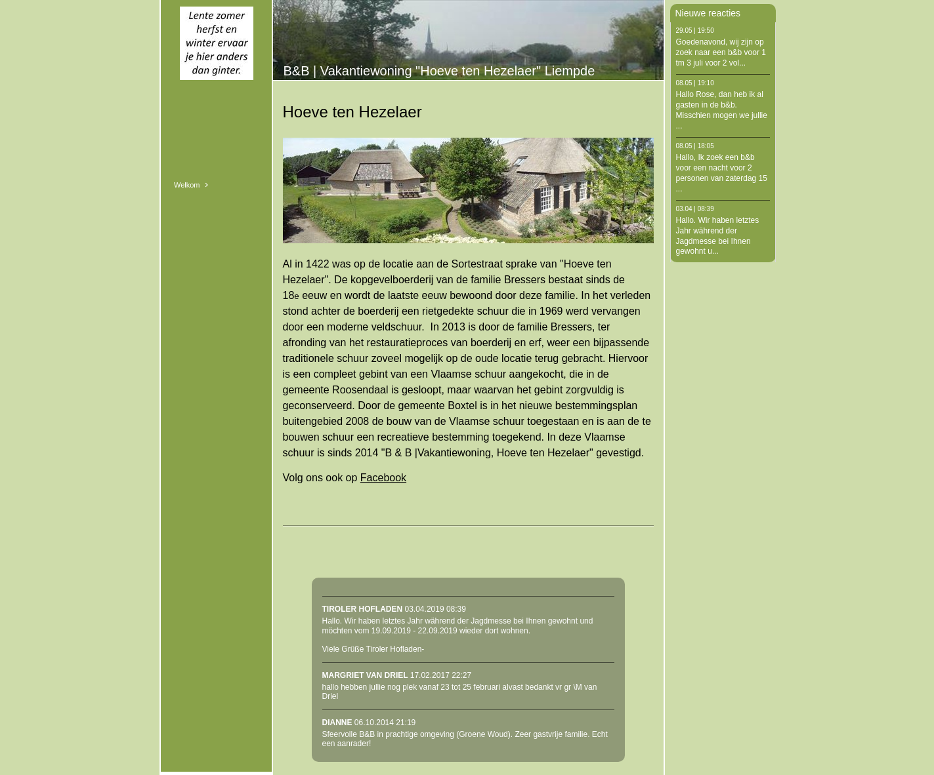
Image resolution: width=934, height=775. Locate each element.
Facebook (383, 477)
